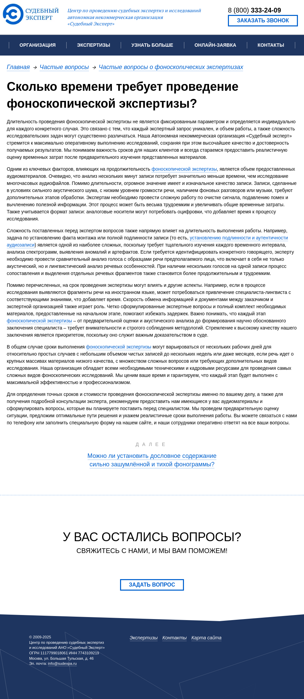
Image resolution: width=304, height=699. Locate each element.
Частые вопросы (64, 67)
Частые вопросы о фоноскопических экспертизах (171, 67)
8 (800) (254, 10)
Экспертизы (144, 638)
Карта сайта (206, 638)
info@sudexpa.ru (62, 663)
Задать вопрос (152, 584)
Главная (18, 67)
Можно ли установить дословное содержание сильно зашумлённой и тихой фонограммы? (152, 460)
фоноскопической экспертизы (184, 169)
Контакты (271, 45)
